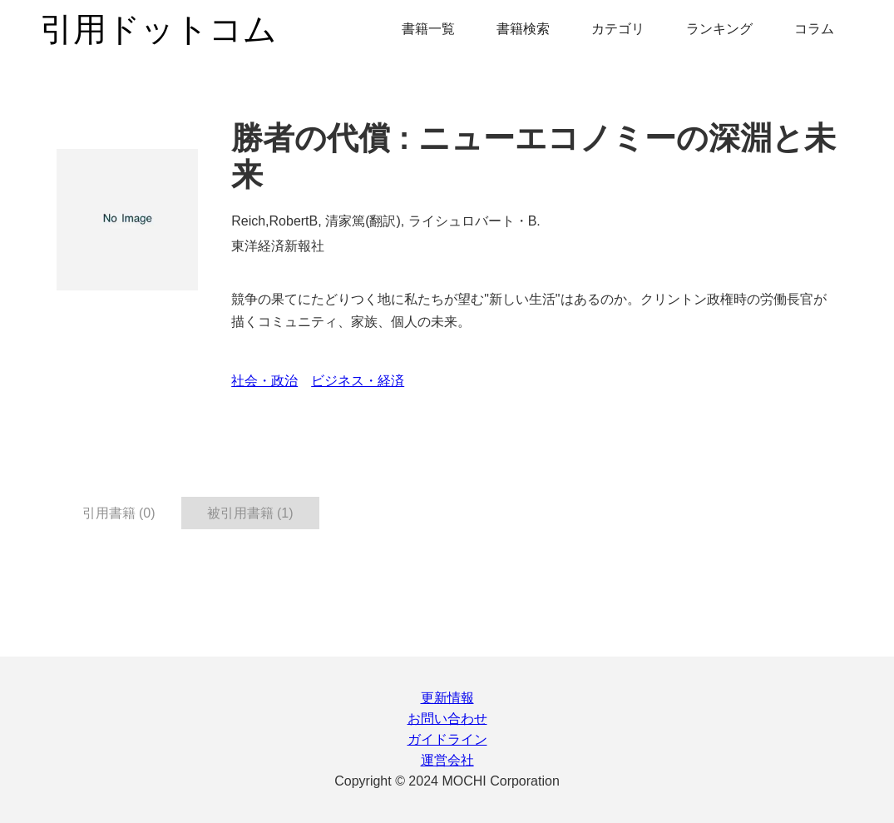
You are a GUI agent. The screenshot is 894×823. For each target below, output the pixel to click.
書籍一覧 (428, 29)
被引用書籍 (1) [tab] (250, 513)
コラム (814, 29)
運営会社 (447, 760)
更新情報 (447, 698)
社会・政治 (264, 381)
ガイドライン (447, 739)
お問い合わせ (447, 718)
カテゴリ (618, 29)
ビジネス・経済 (357, 381)
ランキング (719, 29)
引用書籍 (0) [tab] (119, 513)
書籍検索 (523, 29)
